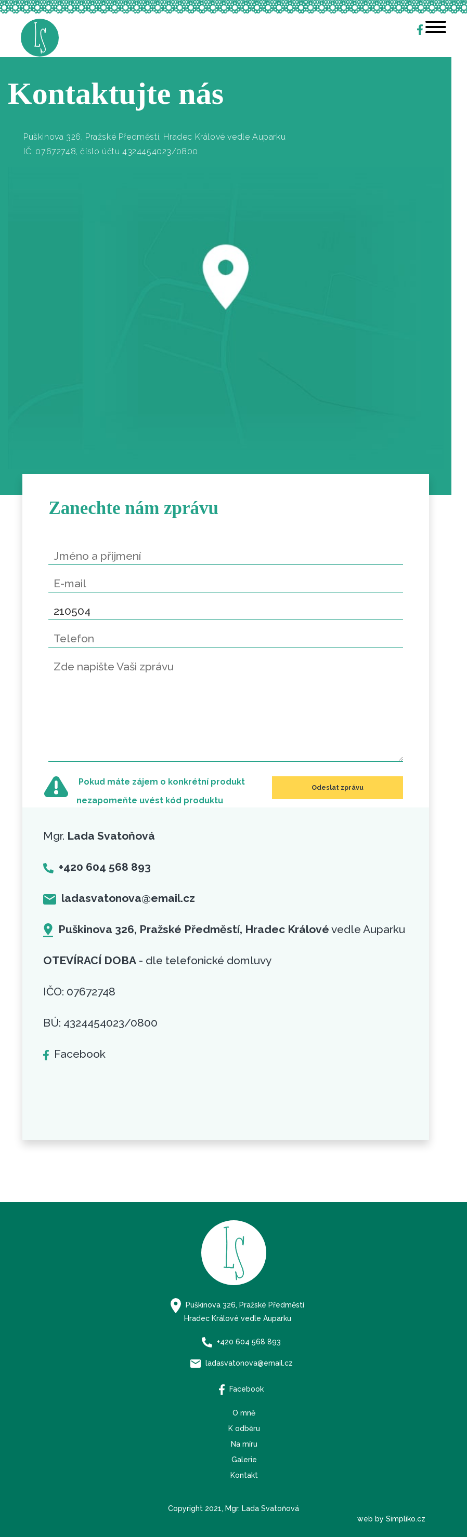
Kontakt (244, 1475)
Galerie (244, 1459)
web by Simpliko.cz (391, 1519)
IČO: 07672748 (79, 991)
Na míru (244, 1444)
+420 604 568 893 (241, 1342)
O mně (243, 1413)
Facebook (74, 1053)
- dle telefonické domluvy (157, 960)
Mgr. (99, 835)
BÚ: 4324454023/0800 (100, 1022)
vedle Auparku (224, 929)
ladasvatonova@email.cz (241, 1363)
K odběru (244, 1428)
